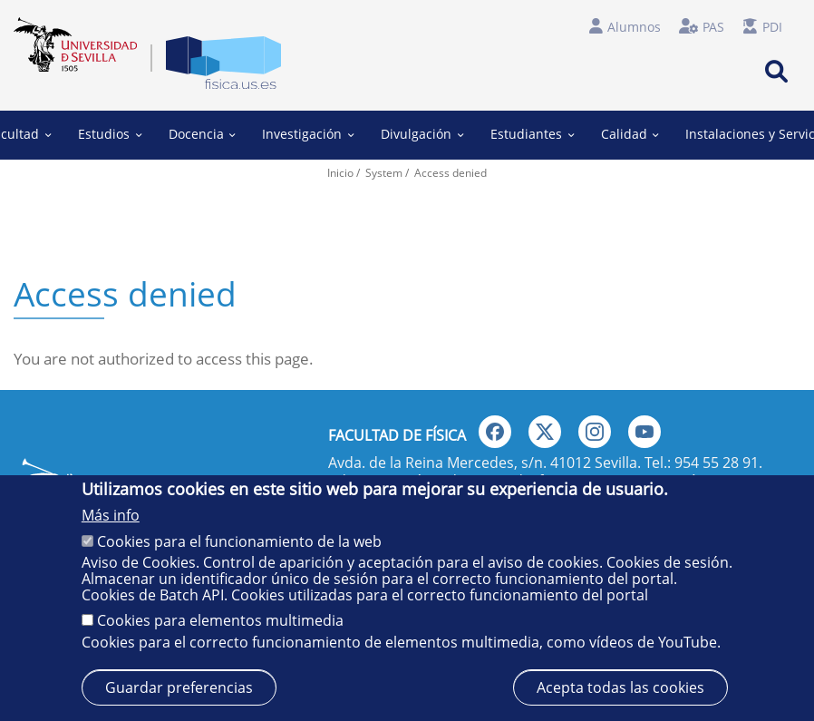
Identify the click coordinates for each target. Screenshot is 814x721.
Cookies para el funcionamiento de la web (239, 541)
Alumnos (634, 27)
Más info (111, 515)
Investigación (308, 134)
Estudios (109, 134)
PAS (713, 27)
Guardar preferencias (179, 687)
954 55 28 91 (716, 463)
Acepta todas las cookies (620, 687)
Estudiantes (532, 134)
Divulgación (422, 134)
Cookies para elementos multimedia (220, 620)
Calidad (629, 134)
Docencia (202, 134)
